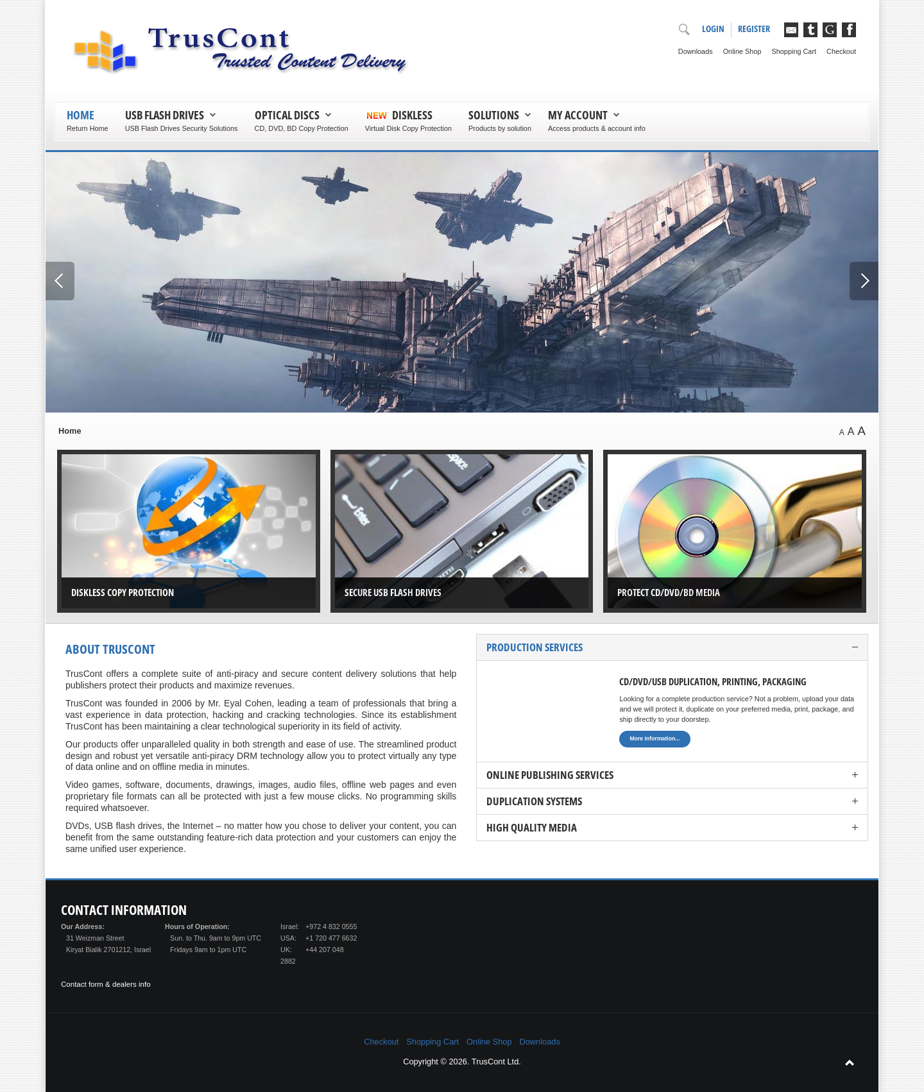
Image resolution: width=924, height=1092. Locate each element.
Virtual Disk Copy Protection (408, 128)
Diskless (412, 115)
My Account (578, 115)
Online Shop (742, 51)
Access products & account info (597, 128)
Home (80, 115)
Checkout (841, 51)
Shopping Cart (794, 51)
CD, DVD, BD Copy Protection (301, 128)
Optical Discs (287, 115)
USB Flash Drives (164, 115)
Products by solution (499, 128)
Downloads (695, 51)
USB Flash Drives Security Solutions (181, 128)
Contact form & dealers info (106, 984)
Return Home (87, 128)
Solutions (493, 115)
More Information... (654, 738)
